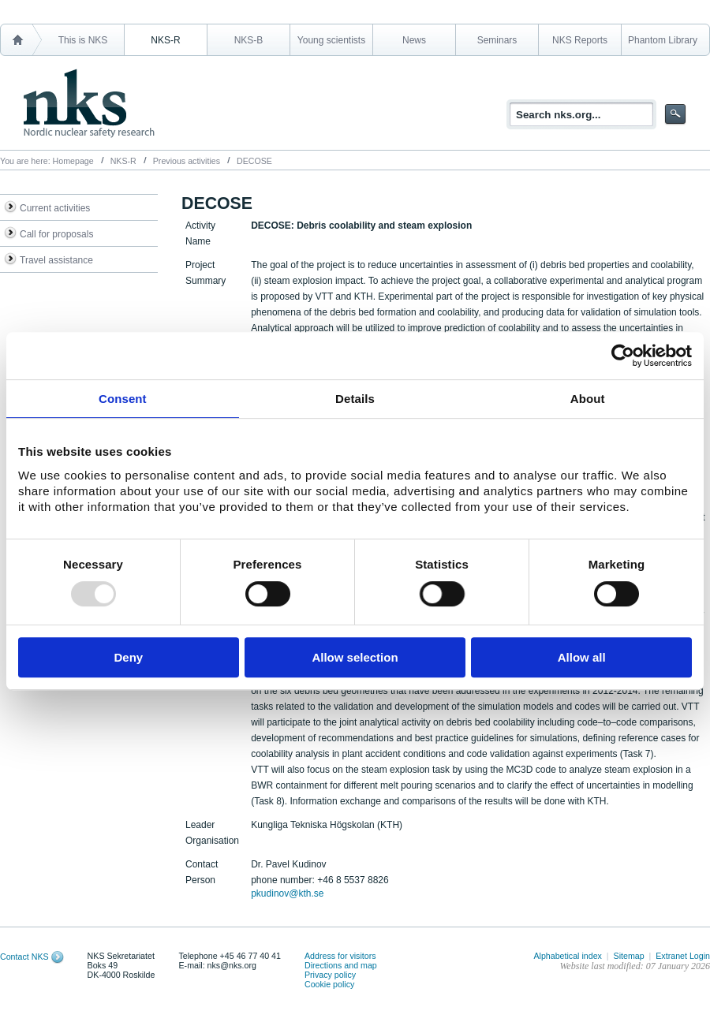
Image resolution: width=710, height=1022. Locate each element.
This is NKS (83, 40)
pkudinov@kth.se (287, 893)
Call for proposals (56, 234)
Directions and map (341, 965)
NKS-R (165, 40)
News (414, 40)
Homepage (73, 161)
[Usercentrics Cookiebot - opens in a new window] (623, 355)
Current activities (55, 208)
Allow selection (355, 657)
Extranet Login (683, 955)
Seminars (497, 40)
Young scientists (331, 40)
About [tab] (587, 398)
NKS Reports (579, 40)
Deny (128, 657)
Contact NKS (24, 956)
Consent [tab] (123, 398)
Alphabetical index (567, 955)
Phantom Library (662, 40)
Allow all (582, 657)
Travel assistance (56, 260)
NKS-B (248, 40)
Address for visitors (340, 955)
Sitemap (629, 955)
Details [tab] (355, 398)
